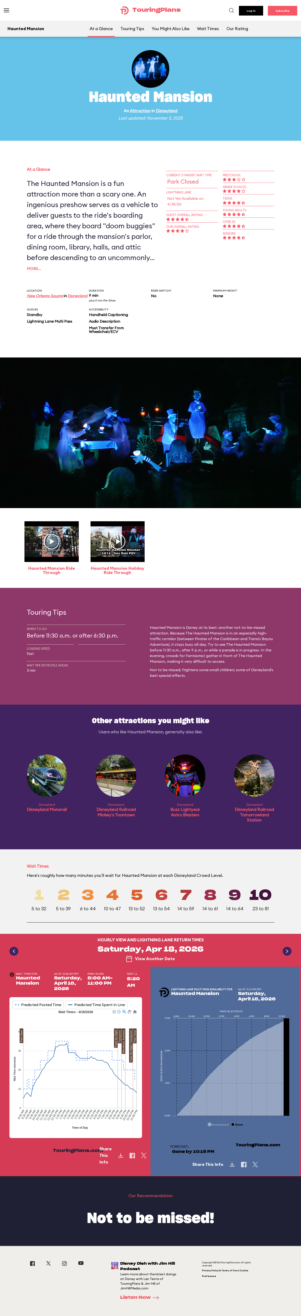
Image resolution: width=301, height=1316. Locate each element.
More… (34, 268)
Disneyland (166, 110)
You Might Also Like (171, 28)
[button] (113, 1011)
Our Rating (237, 28)
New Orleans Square (45, 295)
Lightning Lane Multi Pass (49, 321)
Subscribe (282, 10)
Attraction (140, 110)
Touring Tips (132, 28)
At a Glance (101, 28)
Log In (251, 10)
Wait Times (208, 28)
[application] (75, 1070)
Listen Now (141, 1298)
